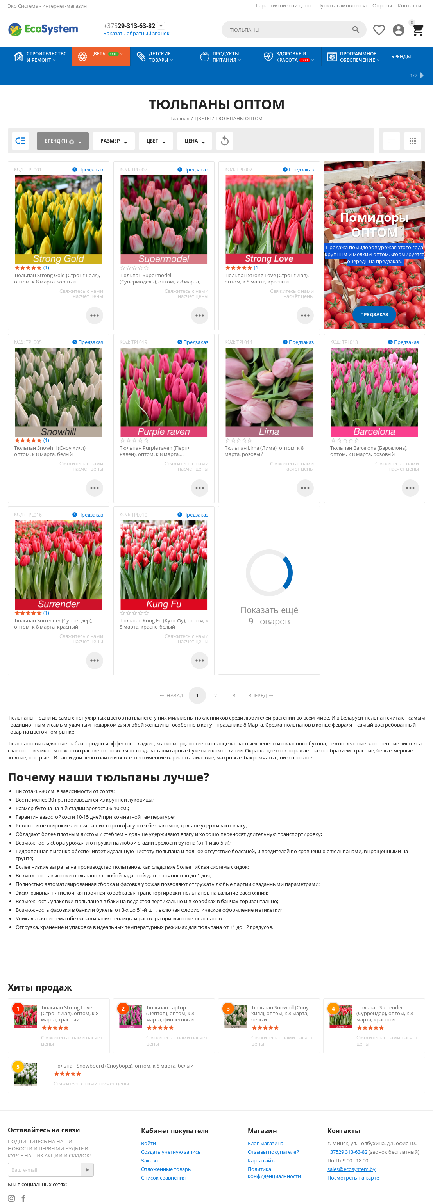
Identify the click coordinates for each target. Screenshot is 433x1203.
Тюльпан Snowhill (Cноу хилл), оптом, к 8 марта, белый (50, 432)
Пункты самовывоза (342, 5)
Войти (148, 1124)
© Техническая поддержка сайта (170, 1199)
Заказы (150, 1141)
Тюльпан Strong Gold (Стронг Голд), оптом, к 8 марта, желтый (57, 260)
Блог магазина (265, 1124)
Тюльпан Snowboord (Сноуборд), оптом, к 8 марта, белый (123, 1046)
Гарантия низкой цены (283, 5)
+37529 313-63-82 (347, 1133)
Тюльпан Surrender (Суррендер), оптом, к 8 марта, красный (53, 605)
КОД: (19, 150)
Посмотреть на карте (353, 1158)
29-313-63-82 (129, 26)
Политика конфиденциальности (274, 1154)
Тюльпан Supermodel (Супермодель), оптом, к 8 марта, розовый (160, 260)
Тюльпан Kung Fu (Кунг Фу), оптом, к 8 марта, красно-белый (164, 605)
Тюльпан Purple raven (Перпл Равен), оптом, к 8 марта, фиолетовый (155, 432)
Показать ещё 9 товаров (269, 596)
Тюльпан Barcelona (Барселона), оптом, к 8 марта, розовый (369, 432)
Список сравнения (163, 1158)
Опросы (382, 5)
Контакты (409, 5)
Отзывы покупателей (273, 1133)
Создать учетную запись (171, 1133)
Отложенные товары (166, 1150)
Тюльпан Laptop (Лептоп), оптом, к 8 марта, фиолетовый (170, 994)
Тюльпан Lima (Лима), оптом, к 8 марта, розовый (264, 432)
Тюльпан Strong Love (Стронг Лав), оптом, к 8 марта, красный (267, 260)
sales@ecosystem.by (351, 1150)
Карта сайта (262, 1141)
